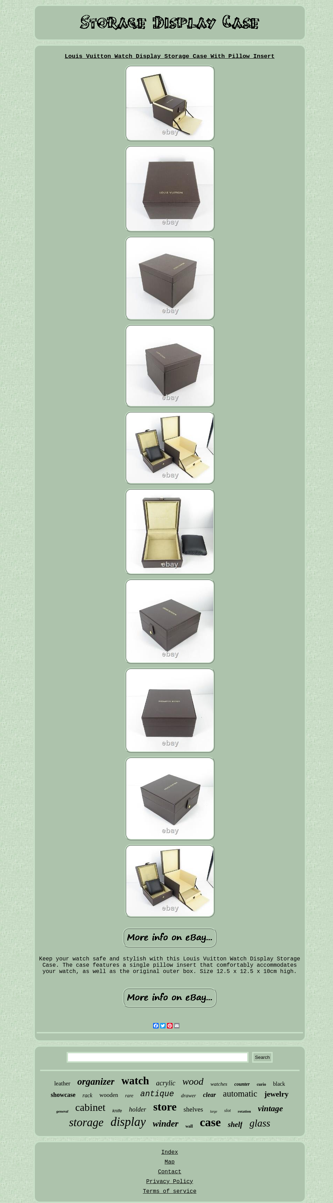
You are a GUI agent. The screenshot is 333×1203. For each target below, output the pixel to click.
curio (261, 1084)
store (164, 1106)
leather (62, 1083)
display (128, 1122)
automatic (240, 1093)
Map (170, 1162)
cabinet (90, 1107)
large (213, 1111)
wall (189, 1126)
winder (166, 1124)
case (210, 1122)
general (62, 1111)
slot (227, 1110)
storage (86, 1122)
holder (137, 1109)
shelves (193, 1109)
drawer (188, 1095)
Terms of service (170, 1191)
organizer (96, 1081)
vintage (270, 1108)
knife (117, 1110)
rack (87, 1095)
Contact (169, 1172)
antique (157, 1094)
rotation (244, 1111)
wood (193, 1081)
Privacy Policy (169, 1182)
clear (209, 1094)
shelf (235, 1124)
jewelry (276, 1094)
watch (135, 1081)
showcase (63, 1094)
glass (259, 1123)
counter (242, 1084)
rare (129, 1095)
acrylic (165, 1083)
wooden (108, 1095)
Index (169, 1152)
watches (219, 1084)
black (279, 1084)
